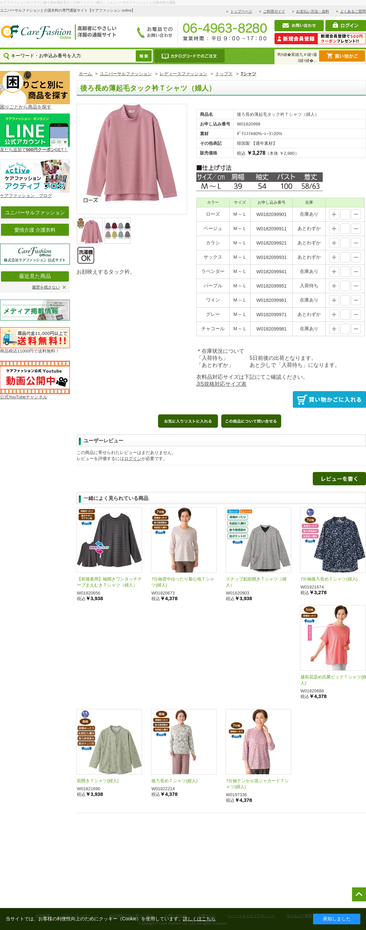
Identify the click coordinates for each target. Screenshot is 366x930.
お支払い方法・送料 (312, 11)
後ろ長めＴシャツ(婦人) (174, 780)
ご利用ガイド (274, 11)
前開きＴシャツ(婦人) (98, 780)
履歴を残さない (46, 287)
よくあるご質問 (353, 11)
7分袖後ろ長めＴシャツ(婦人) (329, 579)
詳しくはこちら (199, 918)
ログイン (132, 458)
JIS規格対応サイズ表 (221, 384)
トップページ (241, 11)
